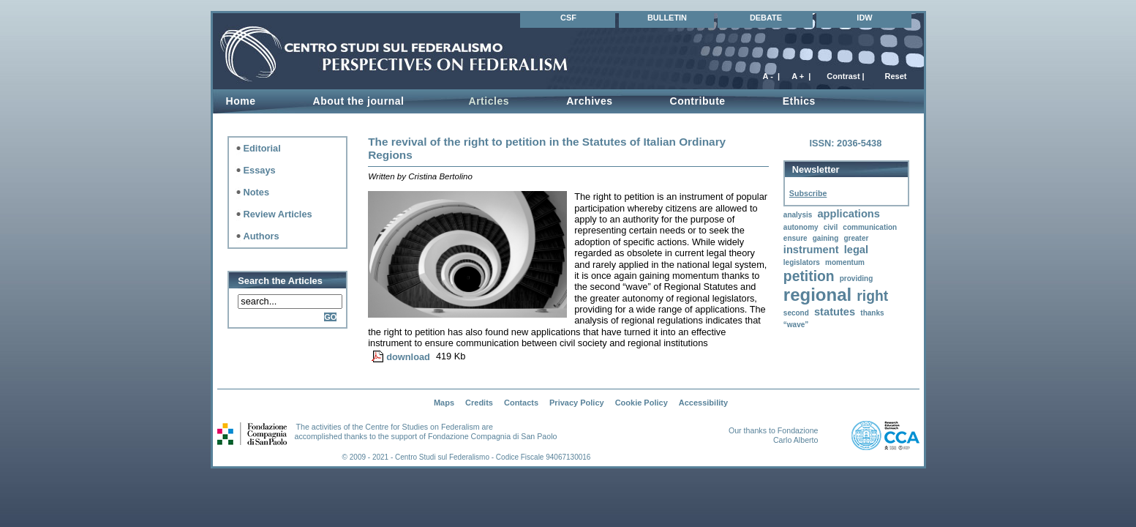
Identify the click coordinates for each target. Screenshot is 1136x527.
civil (831, 227)
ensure (795, 238)
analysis (797, 215)
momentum (845, 262)
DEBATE (766, 17)
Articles (488, 101)
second (796, 313)
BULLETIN (667, 17)
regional (817, 294)
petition (809, 276)
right (872, 296)
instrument (811, 249)
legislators (801, 262)
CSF (568, 17)
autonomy (801, 227)
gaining (826, 238)
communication (870, 227)
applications (848, 214)
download (408, 356)
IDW (864, 17)
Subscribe (808, 193)
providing (856, 278)
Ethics (799, 101)
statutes (834, 312)
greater (855, 238)
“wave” (795, 325)
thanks (872, 313)
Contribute (698, 101)
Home (241, 101)
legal (856, 249)
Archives (589, 101)
